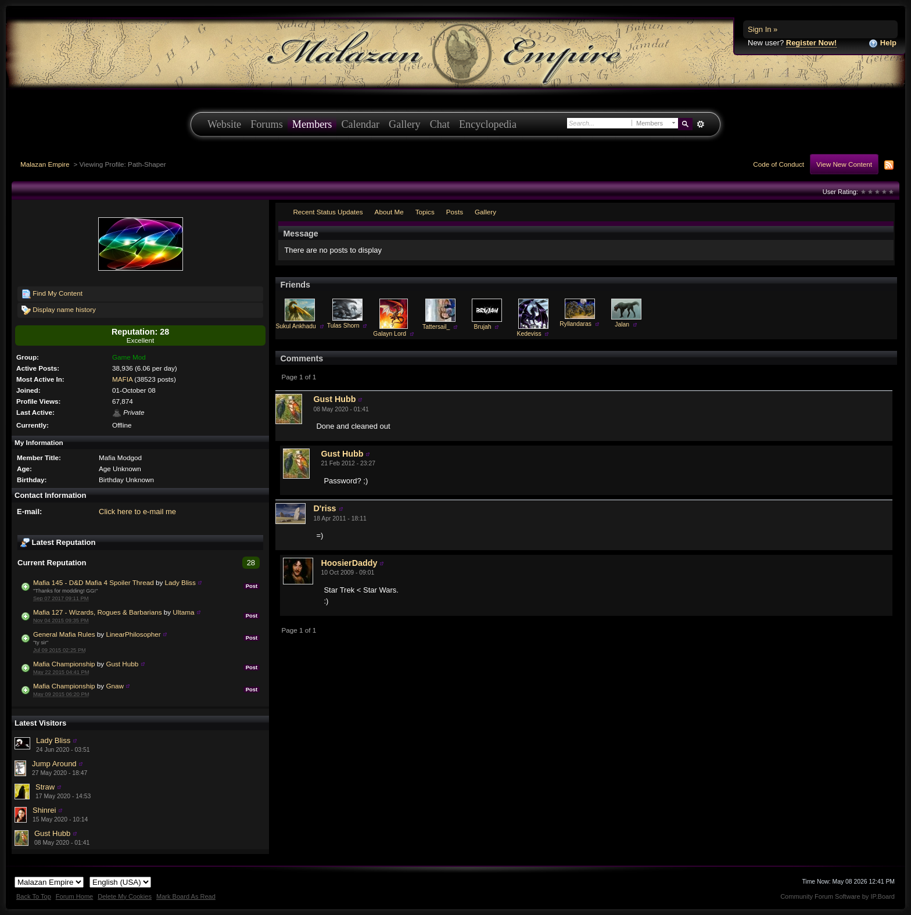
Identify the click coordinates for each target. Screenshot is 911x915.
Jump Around (54, 763)
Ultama (183, 612)
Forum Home (74, 896)
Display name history (58, 310)
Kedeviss (529, 334)
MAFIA (122, 379)
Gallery (405, 124)
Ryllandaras (575, 324)
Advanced (700, 124)
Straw (45, 787)
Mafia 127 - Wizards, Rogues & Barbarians (97, 612)
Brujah (483, 327)
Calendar (360, 124)
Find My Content (52, 294)
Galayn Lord (389, 334)
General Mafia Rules (64, 634)
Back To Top (33, 896)
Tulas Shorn (343, 325)
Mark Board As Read (186, 896)
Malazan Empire (44, 164)
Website (224, 124)
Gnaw (115, 686)
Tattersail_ (436, 327)
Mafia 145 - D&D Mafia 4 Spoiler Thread (93, 582)
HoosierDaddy (349, 563)
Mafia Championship (64, 664)
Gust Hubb (122, 664)
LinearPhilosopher (133, 634)
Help (882, 43)
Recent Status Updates (328, 212)
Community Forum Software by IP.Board (837, 896)
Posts (454, 212)
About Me (389, 212)
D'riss (324, 508)
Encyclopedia (488, 124)
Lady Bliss (180, 582)
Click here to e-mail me (137, 511)
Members (312, 124)
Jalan (622, 324)
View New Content (844, 164)
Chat (440, 124)
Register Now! (811, 42)
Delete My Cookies (125, 896)
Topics (425, 212)
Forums (266, 124)
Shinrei (44, 810)
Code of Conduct (778, 164)
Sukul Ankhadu (295, 326)
